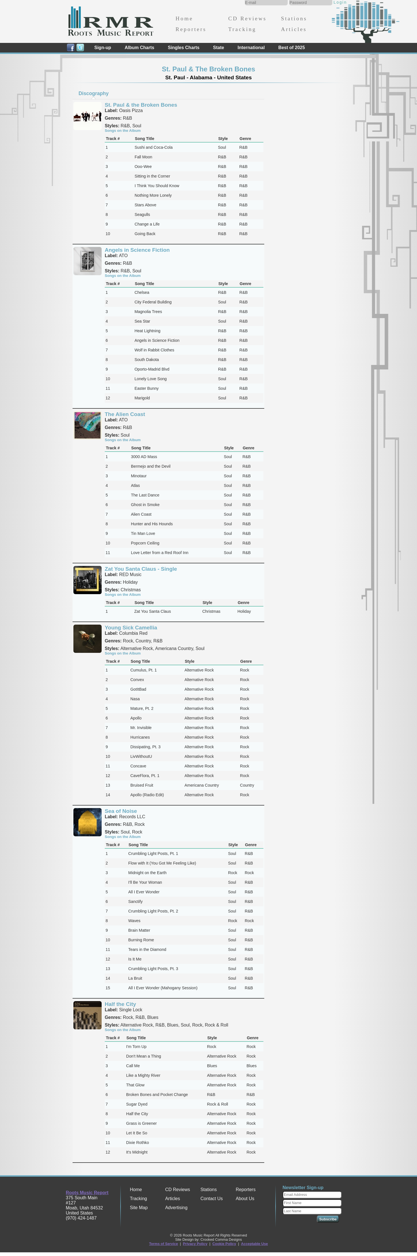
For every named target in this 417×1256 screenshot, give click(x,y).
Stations (294, 18)
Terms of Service (163, 1244)
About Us (245, 1198)
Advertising (176, 1207)
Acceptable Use (254, 1244)
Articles (294, 29)
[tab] (94, 93)
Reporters (191, 29)
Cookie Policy (224, 1244)
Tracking (242, 29)
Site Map (139, 1207)
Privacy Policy (195, 1244)
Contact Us (211, 1198)
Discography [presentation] (93, 93)
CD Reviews (247, 18)
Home (184, 18)
